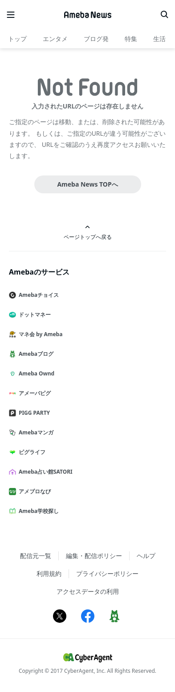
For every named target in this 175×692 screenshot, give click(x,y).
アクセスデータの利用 (88, 591)
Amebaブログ (35, 354)
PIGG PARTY (33, 413)
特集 (131, 38)
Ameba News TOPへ (87, 184)
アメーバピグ (33, 393)
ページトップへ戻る (88, 232)
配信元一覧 (35, 555)
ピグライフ (31, 452)
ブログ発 (96, 38)
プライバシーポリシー (107, 573)
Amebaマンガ (35, 432)
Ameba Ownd (35, 373)
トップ (17, 38)
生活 (159, 38)
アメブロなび (33, 491)
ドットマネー (33, 314)
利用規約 (49, 573)
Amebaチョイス (37, 295)
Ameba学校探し (37, 511)
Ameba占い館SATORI (44, 471)
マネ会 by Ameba (39, 334)
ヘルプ (146, 555)
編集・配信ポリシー (94, 555)
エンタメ (55, 38)
